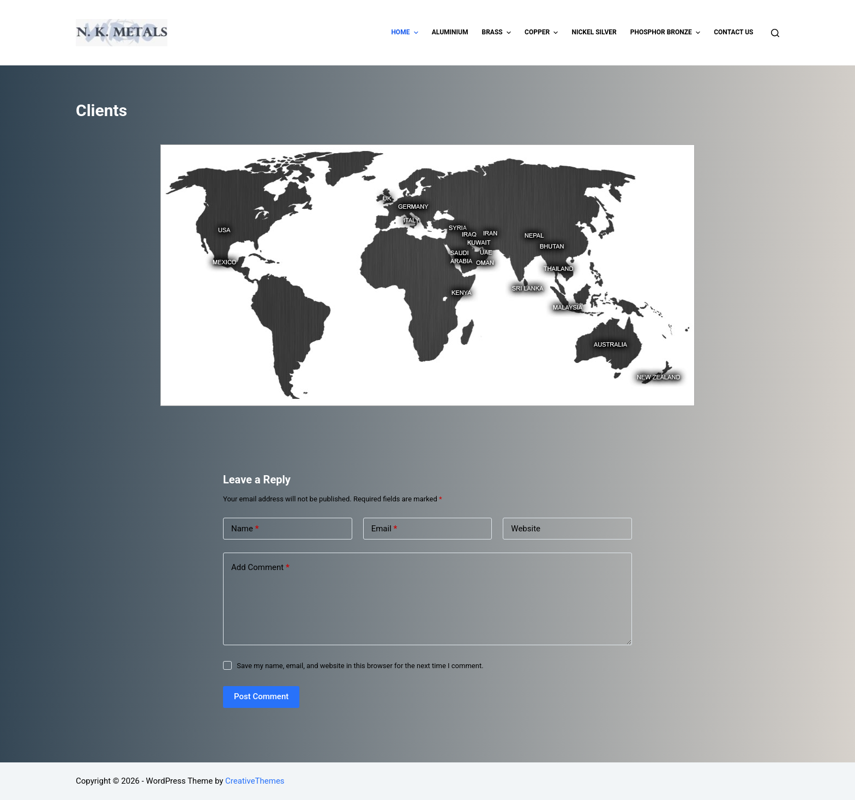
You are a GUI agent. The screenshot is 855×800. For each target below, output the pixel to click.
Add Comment (260, 567)
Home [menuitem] (405, 33)
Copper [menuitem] (543, 33)
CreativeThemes (255, 781)
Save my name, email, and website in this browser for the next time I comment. (360, 666)
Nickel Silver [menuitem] (593, 32)
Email (384, 529)
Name (245, 529)
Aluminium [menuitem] (450, 32)
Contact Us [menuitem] (733, 32)
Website (525, 529)
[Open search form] (775, 33)
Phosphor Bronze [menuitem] (666, 33)
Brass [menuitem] (497, 33)
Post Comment (261, 696)
